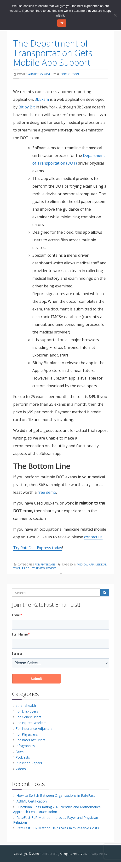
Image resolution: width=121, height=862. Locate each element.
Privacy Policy (97, 853)
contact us (93, 537)
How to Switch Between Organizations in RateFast (56, 795)
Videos (21, 769)
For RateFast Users (31, 740)
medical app (85, 564)
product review (33, 568)
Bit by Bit (26, 107)
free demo (47, 492)
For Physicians (45, 564)
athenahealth (26, 705)
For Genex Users (28, 717)
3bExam (42, 99)
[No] (115, 15)
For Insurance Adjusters (34, 728)
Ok (62, 23)
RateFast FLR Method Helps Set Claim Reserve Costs (58, 828)
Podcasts (23, 757)
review (51, 568)
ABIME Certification (32, 801)
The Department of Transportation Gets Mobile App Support (52, 52)
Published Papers (29, 763)
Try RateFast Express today (37, 547)
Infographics (25, 745)
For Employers (27, 711)
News (20, 751)
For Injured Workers (31, 722)
